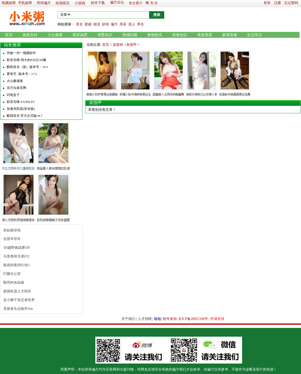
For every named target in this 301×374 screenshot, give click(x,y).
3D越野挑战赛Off (16, 247)
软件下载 (98, 3)
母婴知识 (104, 35)
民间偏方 (44, 3)
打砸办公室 (12, 274)
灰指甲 (131, 45)
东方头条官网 (16, 88)
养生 (140, 24)
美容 (123, 24)
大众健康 (54, 35)
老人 (131, 24)
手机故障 (25, 3)
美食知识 (179, 35)
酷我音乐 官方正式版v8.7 (24, 116)
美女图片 (136, 3)
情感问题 (129, 35)
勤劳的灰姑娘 (13, 282)
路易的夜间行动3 (16, 265)
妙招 (105, 24)
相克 (96, 24)
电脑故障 (9, 3)
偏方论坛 (117, 2)
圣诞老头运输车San (18, 309)
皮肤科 (118, 45)
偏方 (114, 24)
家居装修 (229, 35)
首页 (8, 35)
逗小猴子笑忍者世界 (19, 300)
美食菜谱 (204, 35)
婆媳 (88, 24)
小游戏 (80, 3)
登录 (267, 3)
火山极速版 (15, 81)
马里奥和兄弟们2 (16, 256)
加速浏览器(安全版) (21, 109)
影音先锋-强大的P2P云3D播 (26, 60)
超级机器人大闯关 (17, 291)
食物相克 (154, 35)
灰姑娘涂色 (12, 230)
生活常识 (254, 35)
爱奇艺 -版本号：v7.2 (22, 74)
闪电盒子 (13, 95)
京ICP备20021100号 (193, 319)
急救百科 (29, 35)
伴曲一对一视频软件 (21, 53)
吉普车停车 (12, 239)
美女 (79, 24)
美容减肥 (79, 35)
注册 (277, 3)
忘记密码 (291, 3)
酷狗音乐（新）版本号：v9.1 (27, 67)
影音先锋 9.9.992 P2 (20, 102)
